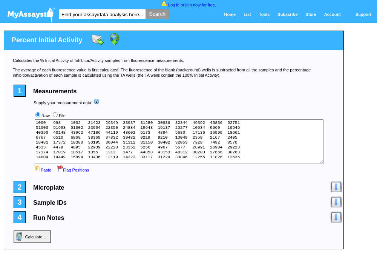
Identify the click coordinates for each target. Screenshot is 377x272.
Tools (264, 14)
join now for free (200, 5)
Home (230, 14)
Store (311, 14)
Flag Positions (73, 170)
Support (363, 14)
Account (332, 14)
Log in (173, 5)
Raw (45, 115)
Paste (43, 170)
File (62, 115)
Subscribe (287, 14)
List (247, 14)
